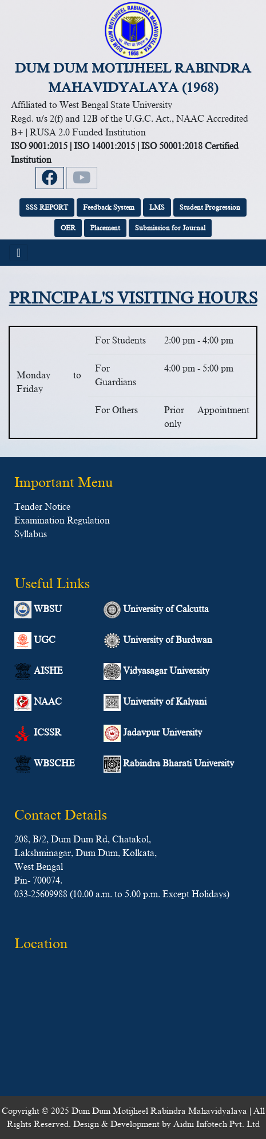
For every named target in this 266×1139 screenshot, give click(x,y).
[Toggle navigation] (18, 252)
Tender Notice (42, 507)
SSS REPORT (47, 207)
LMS (157, 207)
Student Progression (210, 207)
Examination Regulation (62, 520)
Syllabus (30, 534)
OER (68, 228)
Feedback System (108, 207)
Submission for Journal (170, 228)
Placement (105, 228)
